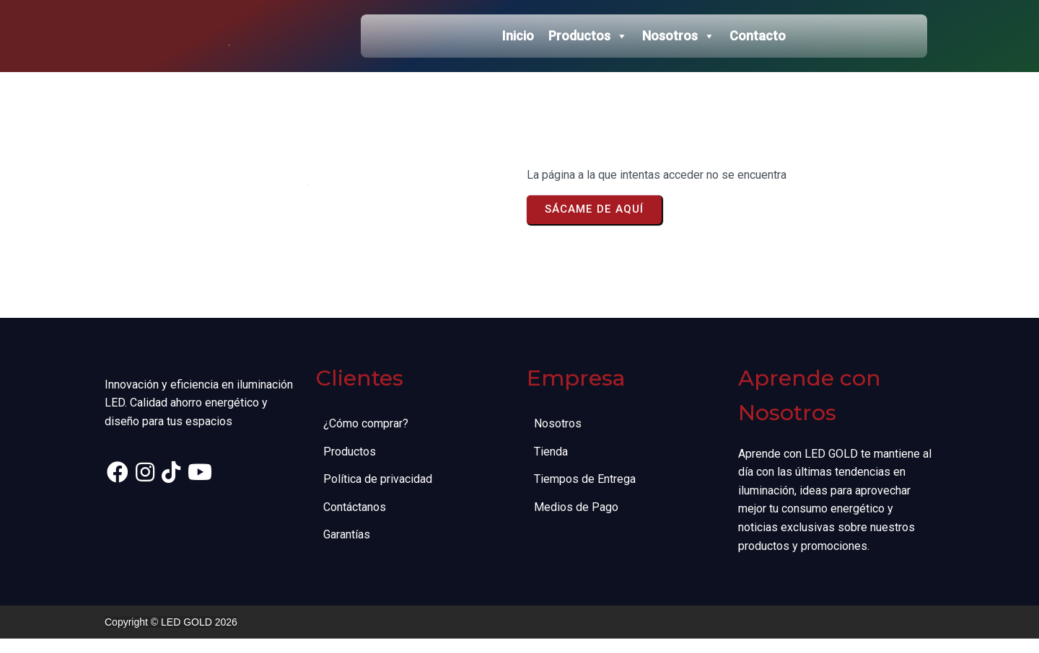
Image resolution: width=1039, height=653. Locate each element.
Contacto (757, 35)
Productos (588, 36)
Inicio (518, 35)
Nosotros (678, 36)
